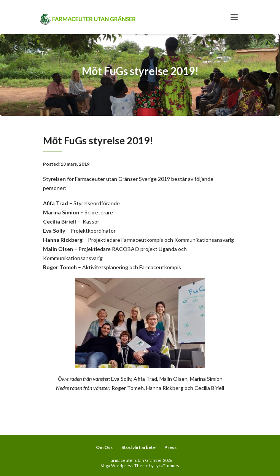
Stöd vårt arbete (138, 447)
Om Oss (104, 447)
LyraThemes (166, 465)
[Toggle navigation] (234, 17)
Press (170, 447)
